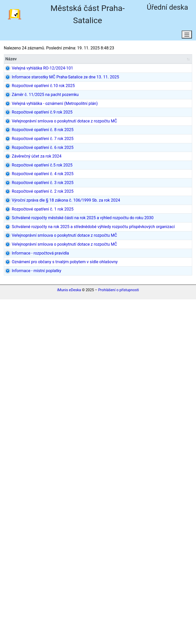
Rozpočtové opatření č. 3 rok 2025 (26, 342)
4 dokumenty (174, 426)
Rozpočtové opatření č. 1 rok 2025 (26, 411)
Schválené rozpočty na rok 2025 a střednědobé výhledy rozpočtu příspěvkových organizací (29, 475)
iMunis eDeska (69, 621)
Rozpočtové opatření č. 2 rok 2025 (26, 363)
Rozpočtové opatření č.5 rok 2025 (26, 300)
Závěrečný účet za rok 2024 (28, 282)
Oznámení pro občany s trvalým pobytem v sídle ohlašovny (27, 577)
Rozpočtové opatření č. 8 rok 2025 (26, 222)
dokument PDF (175, 68)
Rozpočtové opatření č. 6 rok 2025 (26, 264)
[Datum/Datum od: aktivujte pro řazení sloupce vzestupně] (118, 60)
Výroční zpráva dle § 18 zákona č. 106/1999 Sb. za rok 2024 (28, 387)
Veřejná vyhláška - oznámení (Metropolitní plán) (28, 153)
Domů (79, 35)
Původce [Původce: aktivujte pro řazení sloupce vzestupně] (85, 59)
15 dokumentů (175, 279)
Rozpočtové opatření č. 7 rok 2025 (26, 243)
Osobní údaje (131, 35)
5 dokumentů (174, 459)
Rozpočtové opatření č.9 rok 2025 (26, 174)
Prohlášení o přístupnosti (118, 621)
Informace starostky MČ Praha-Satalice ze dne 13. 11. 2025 (27, 93)
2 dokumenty (174, 111)
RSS (102, 35)
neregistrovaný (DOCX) (175, 598)
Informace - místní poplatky (28, 598)
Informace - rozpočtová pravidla (29, 556)
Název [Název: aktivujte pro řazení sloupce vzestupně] (11, 59)
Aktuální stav (22, 35)
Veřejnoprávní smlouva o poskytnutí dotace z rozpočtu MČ (29, 198)
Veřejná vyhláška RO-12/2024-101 (27, 71)
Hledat (54, 35)
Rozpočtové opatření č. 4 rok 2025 (26, 321)
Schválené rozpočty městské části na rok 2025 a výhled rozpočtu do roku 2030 (29, 438)
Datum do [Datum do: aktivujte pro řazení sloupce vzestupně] (144, 59)
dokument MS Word (175, 571)
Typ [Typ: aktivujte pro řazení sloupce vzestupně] (53, 59)
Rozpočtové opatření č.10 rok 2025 (27, 117)
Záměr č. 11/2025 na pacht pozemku (28, 135)
